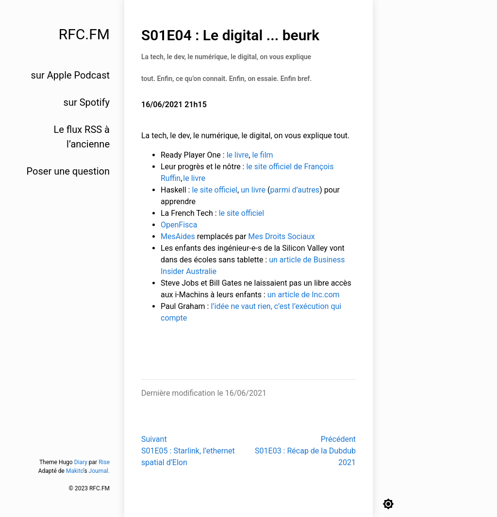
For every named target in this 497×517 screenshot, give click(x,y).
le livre (238, 155)
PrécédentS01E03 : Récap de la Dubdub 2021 (305, 451)
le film (262, 155)
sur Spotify (87, 102)
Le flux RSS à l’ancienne (81, 137)
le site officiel (214, 189)
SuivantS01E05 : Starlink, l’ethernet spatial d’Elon (188, 451)
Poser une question (68, 171)
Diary (80, 462)
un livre (253, 189)
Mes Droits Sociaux (281, 236)
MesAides (178, 236)
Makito (74, 471)
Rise (104, 462)
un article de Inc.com (303, 294)
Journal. (99, 471)
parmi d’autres (295, 189)
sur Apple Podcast (70, 75)
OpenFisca (179, 224)
